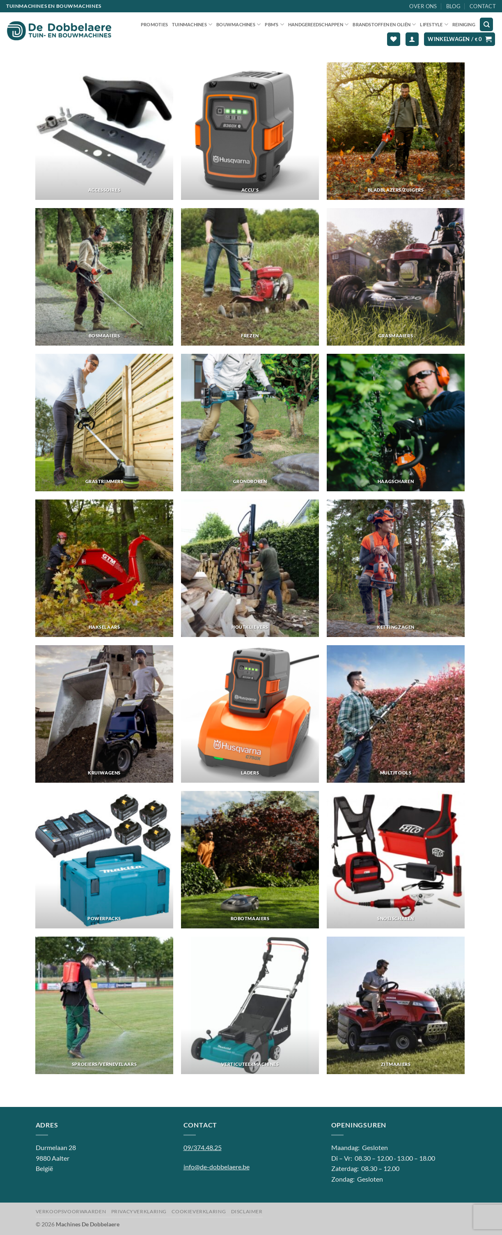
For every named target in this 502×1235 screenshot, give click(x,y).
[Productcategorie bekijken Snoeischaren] (395, 859)
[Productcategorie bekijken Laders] (250, 714)
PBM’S (274, 24)
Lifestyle (434, 24)
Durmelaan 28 (56, 1147)
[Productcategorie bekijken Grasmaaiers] (395, 277)
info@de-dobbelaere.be (216, 1167)
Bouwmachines (238, 24)
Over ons (423, 6)
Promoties (154, 24)
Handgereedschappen (318, 24)
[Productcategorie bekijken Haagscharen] (395, 422)
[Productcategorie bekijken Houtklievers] (250, 568)
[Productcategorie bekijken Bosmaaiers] (104, 277)
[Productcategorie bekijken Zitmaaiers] (395, 1005)
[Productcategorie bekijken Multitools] (395, 714)
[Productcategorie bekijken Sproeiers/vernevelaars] (104, 1005)
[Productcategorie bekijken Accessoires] (104, 131)
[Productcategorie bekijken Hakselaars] (104, 568)
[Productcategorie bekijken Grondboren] (250, 422)
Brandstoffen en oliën (384, 24)
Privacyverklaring (139, 1211)
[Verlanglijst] (393, 39)
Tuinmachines (192, 24)
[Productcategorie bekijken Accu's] (250, 131)
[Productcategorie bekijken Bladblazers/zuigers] (395, 131)
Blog (453, 6)
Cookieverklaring (199, 1211)
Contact (483, 6)
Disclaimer (247, 1211)
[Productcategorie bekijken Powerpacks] (104, 859)
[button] (412, 39)
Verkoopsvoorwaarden (71, 1211)
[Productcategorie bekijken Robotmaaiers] (250, 859)
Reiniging (463, 24)
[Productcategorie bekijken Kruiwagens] (104, 714)
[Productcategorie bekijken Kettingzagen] (395, 568)
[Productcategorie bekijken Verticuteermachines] (250, 1005)
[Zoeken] (486, 24)
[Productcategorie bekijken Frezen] (250, 277)
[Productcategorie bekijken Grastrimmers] (104, 422)
